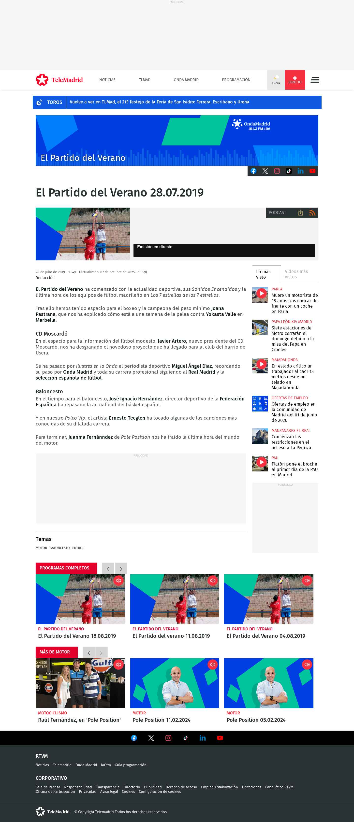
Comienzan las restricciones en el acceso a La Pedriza (260, 436)
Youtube (312, 171)
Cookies (128, 792)
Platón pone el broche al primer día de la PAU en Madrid (260, 463)
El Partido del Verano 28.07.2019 (83, 234)
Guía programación (131, 765)
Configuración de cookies (160, 792)
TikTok (289, 171)
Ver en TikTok (186, 739)
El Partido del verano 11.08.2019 (174, 599)
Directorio (131, 787)
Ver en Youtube (220, 738)
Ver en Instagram (168, 738)
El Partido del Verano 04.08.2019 (268, 599)
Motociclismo (52, 713)
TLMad (144, 80)
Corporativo (51, 778)
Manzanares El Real (291, 431)
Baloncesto (60, 548)
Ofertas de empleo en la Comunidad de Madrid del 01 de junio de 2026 (260, 403)
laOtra (106, 765)
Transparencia (107, 787)
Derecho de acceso (181, 787)
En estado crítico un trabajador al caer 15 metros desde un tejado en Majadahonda (260, 365)
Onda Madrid (186, 80)
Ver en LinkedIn (203, 738)
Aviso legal (109, 792)
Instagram (277, 171)
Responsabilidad (78, 787)
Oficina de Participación (55, 792)
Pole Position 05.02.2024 (268, 683)
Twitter (265, 171)
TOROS (54, 102)
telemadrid (53, 811)
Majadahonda (285, 360)
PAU (275, 458)
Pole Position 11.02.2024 (174, 683)
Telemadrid (62, 765)
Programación (236, 80)
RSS (312, 213)
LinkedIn (301, 171)
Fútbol (78, 548)
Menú (314, 80)
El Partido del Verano (61, 629)
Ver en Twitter (151, 739)
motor (41, 548)
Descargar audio (301, 213)
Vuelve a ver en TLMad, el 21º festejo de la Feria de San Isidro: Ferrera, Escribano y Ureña (159, 102)
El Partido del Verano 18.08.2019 (80, 599)
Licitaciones (251, 787)
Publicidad (153, 787)
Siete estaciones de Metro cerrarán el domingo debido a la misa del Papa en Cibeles (260, 327)
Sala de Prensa (48, 787)
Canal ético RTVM (279, 787)
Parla (277, 289)
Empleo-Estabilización (219, 787)
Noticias (107, 80)
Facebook (253, 171)
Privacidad (87, 792)
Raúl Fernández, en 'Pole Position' (80, 683)
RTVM (42, 756)
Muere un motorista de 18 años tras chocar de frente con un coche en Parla (260, 294)
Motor (139, 713)
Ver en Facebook (134, 739)
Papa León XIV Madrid (292, 322)
